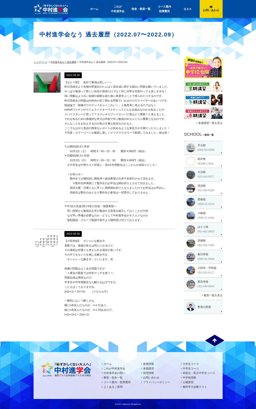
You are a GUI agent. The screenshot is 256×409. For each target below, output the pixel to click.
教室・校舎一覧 (113, 377)
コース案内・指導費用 (117, 382)
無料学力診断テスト (195, 386)
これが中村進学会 (117, 9)
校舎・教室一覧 (141, 8)
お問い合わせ (211, 8)
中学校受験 (189, 377)
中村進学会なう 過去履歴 (63, 62)
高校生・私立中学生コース (199, 372)
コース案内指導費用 (164, 9)
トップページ (40, 62)
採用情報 (148, 372)
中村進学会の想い (114, 372)
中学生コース (191, 368)
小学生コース (191, 363)
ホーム (94, 8)
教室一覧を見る (212, 295)
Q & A (187, 8)
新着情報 (148, 363)
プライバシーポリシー (156, 382)
